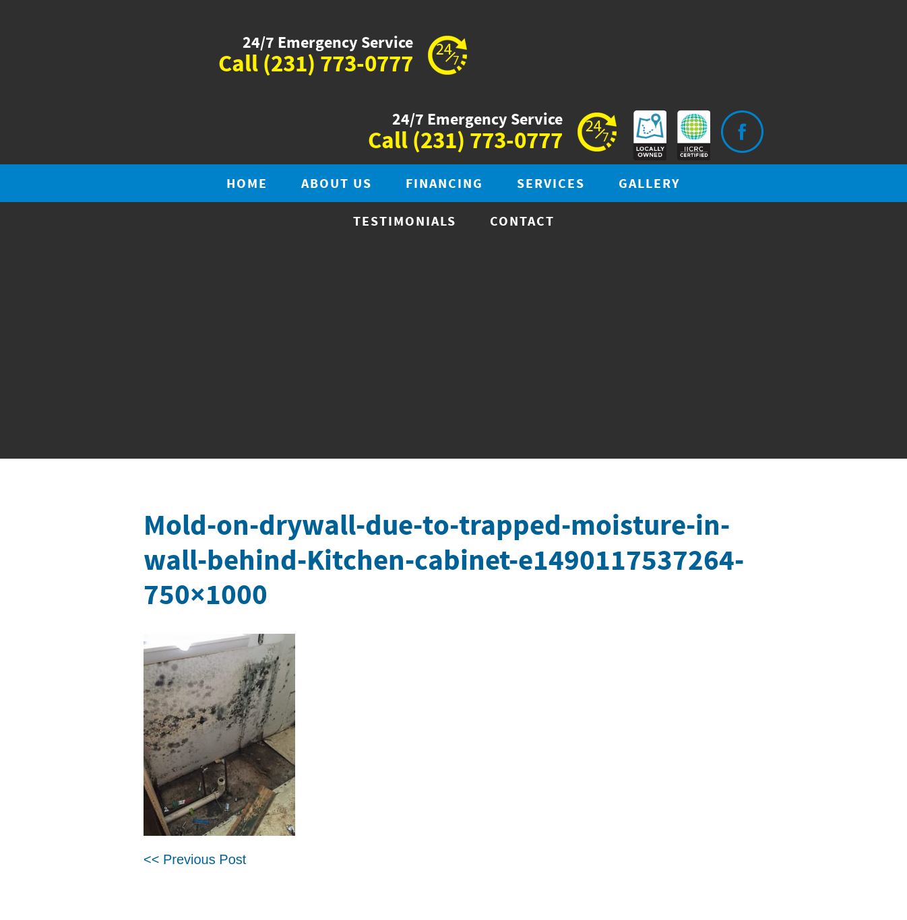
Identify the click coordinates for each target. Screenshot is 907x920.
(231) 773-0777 (338, 64)
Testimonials (404, 222)
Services (551, 184)
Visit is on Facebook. (741, 131)
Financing (444, 184)
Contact (522, 222)
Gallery (650, 184)
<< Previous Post (195, 859)
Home (247, 184)
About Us (336, 184)
